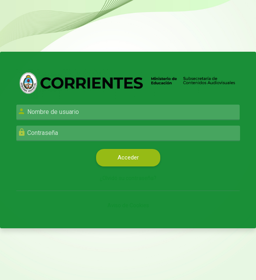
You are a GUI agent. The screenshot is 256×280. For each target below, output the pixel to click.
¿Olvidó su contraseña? (128, 178)
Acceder (128, 157)
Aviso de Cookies (128, 205)
